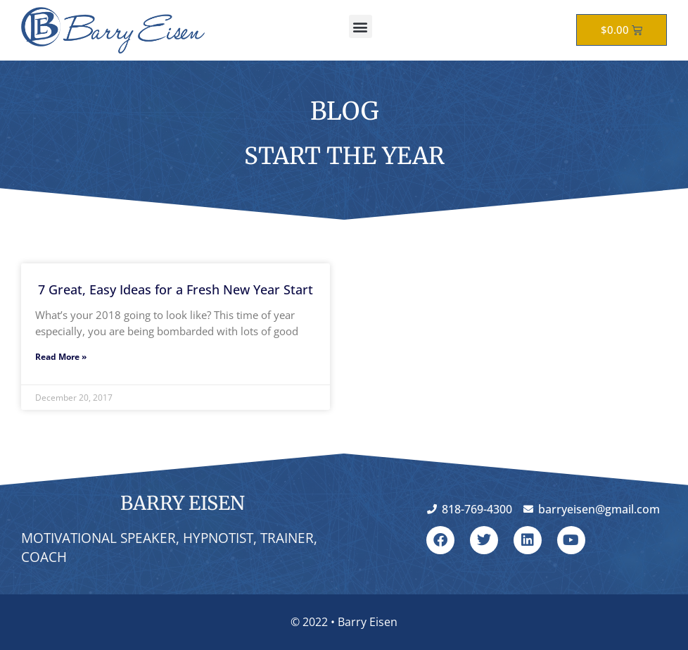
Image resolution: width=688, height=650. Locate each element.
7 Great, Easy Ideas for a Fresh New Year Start (175, 289)
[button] (360, 26)
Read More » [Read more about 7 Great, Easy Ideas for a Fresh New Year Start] (61, 357)
